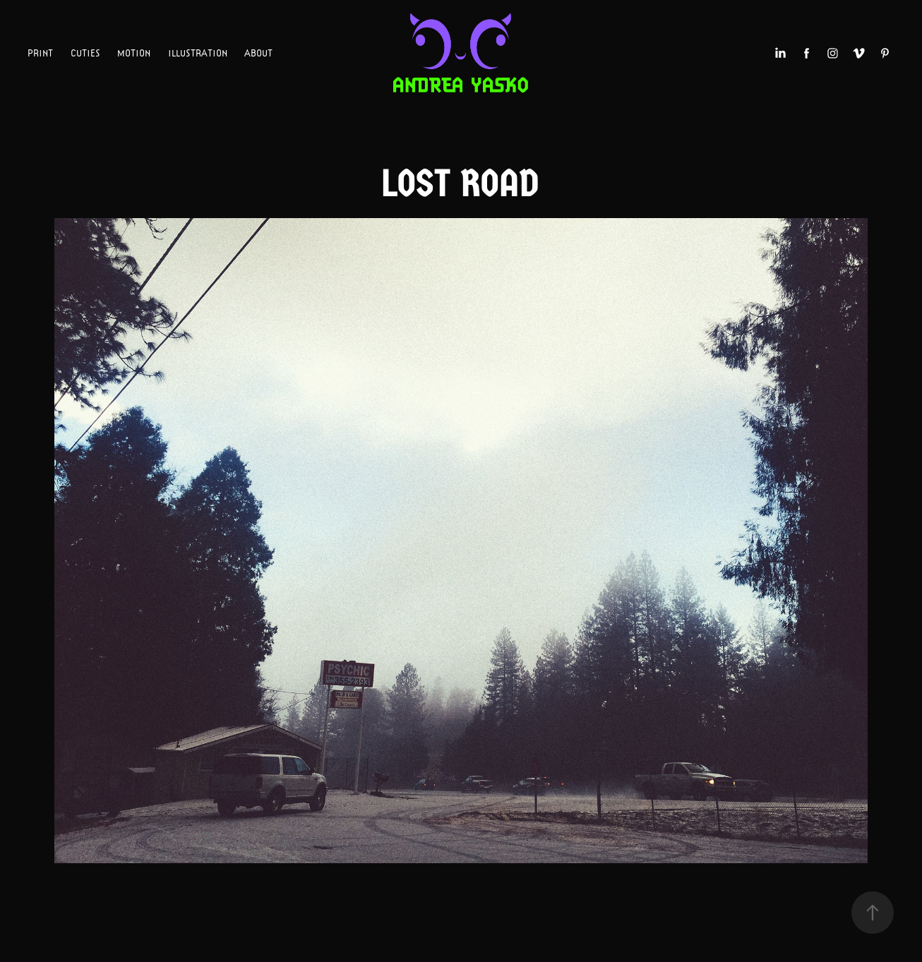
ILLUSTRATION (197, 53)
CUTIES (85, 53)
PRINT (40, 53)
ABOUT (258, 53)
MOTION (133, 53)
